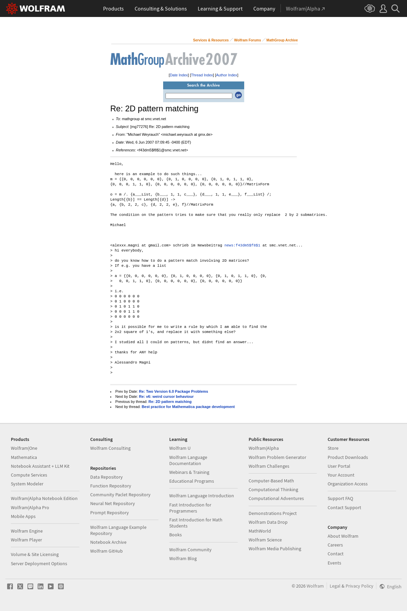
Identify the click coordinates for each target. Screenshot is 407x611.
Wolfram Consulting (110, 448)
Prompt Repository (109, 513)
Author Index (226, 75)
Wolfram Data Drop (268, 522)
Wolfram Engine (27, 531)
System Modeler (27, 484)
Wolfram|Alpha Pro (30, 507)
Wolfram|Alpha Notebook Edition (44, 498)
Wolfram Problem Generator (277, 457)
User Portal (339, 466)
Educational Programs (191, 481)
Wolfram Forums (247, 40)
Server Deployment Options (39, 563)
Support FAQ (340, 498)
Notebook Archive (108, 542)
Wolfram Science (265, 540)
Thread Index (202, 75)
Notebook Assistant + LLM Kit (40, 466)
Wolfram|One (24, 448)
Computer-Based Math (271, 481)
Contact (336, 554)
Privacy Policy (359, 586)
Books (175, 535)
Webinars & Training (189, 472)
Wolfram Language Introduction (201, 496)
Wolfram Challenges (269, 466)
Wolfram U (180, 448)
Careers (335, 545)
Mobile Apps (23, 516)
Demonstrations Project (273, 513)
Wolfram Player (26, 540)
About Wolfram (343, 536)
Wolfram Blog (183, 558)
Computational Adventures (276, 498)
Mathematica (24, 457)
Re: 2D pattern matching (170, 402)
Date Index (179, 75)
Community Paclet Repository (120, 495)
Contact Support (344, 507)
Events (334, 563)
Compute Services (29, 475)
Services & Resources (211, 40)
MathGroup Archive (282, 40)
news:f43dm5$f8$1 (242, 245)
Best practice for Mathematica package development (188, 407)
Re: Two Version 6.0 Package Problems (173, 391)
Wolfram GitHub (106, 551)
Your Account (341, 475)
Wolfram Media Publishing (275, 548)
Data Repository (106, 477)
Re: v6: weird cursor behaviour (166, 396)
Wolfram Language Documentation (188, 460)
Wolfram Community (190, 550)
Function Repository (110, 486)
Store (333, 448)
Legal (335, 586)
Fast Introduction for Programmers (190, 508)
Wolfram (315, 586)
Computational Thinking (273, 489)
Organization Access (348, 484)
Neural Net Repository (112, 503)
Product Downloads (348, 457)
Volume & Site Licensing (35, 554)
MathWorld (260, 531)
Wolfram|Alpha (264, 448)
